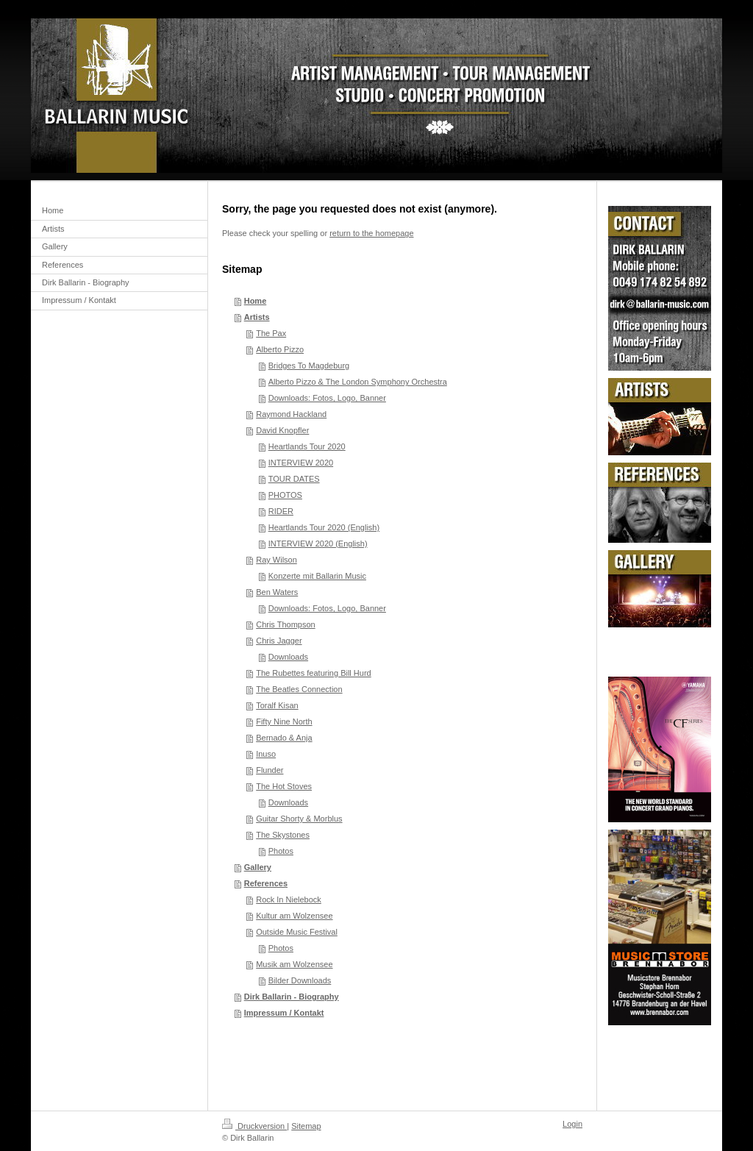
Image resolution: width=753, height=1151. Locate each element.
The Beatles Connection (299, 689)
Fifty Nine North (284, 721)
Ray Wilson (276, 559)
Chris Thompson (285, 624)
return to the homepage (371, 233)
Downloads (288, 656)
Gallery (257, 867)
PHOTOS (285, 495)
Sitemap (306, 1126)
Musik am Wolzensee (294, 964)
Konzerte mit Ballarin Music (317, 575)
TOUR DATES (294, 478)
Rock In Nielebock (288, 899)
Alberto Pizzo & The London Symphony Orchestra (357, 381)
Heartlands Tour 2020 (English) (323, 527)
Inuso (266, 753)
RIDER (280, 511)
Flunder (269, 770)
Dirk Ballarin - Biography (291, 996)
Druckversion (254, 1126)
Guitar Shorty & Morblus (299, 818)
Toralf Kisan (277, 705)
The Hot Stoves (284, 786)
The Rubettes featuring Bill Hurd (313, 673)
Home (255, 300)
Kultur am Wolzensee (294, 915)
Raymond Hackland (291, 414)
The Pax (271, 333)
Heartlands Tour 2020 (307, 446)
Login (572, 1123)
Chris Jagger (278, 640)
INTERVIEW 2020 (300, 462)
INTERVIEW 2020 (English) (318, 543)
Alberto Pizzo (280, 349)
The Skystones (283, 834)
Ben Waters (277, 592)
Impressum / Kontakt (284, 1012)
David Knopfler (282, 430)
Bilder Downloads (300, 980)
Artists (257, 317)
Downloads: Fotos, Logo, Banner (327, 397)
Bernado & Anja (284, 737)
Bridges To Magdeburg (308, 365)
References (266, 883)
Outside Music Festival (297, 931)
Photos (280, 851)
